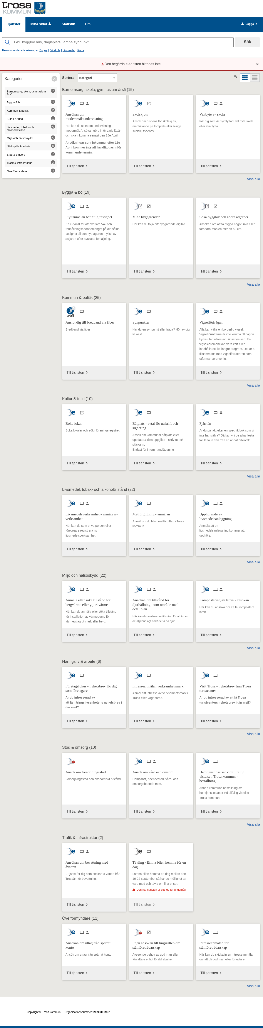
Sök (247, 42)
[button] (54, 79)
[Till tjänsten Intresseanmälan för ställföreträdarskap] (228, 944)
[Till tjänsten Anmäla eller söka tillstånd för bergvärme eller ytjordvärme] (94, 601)
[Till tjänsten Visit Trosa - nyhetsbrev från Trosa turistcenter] (228, 687)
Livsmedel (69, 50)
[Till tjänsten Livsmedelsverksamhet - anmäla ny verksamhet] (94, 515)
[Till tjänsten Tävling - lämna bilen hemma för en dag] (161, 863)
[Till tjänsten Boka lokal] (75, 422)
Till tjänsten (75, 166)
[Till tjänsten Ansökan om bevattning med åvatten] (94, 863)
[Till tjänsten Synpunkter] (142, 321)
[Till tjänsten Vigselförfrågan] (212, 321)
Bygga (43, 50)
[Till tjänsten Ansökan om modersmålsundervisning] (94, 115)
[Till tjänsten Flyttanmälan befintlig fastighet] (90, 215)
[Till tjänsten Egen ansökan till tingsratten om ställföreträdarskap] (161, 944)
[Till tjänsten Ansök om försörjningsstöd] (87, 770)
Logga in (249, 24)
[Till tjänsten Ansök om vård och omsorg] (154, 770)
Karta (80, 50)
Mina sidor (41, 24)
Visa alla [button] (253, 179)
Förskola (55, 50)
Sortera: (68, 78)
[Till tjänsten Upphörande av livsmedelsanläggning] (228, 515)
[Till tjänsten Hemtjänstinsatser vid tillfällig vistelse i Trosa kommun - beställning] (228, 775)
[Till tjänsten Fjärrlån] (206, 422)
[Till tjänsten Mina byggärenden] (148, 215)
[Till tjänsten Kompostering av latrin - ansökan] (225, 598)
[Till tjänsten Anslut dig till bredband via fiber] (91, 321)
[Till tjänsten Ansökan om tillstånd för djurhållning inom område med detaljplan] (161, 603)
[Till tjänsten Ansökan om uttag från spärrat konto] (94, 944)
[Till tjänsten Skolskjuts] (141, 113)
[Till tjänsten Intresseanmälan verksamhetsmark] (159, 685)
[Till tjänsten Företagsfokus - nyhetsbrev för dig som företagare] (94, 687)
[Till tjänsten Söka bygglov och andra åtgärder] (225, 215)
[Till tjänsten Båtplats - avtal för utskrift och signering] (161, 424)
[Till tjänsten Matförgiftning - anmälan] (152, 513)
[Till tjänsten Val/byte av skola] (213, 113)
